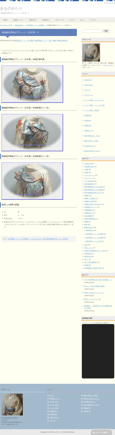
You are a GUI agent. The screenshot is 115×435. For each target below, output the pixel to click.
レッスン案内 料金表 (91, 110)
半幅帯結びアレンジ (90, 207)
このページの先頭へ (101, 432)
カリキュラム (54, 402)
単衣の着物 (88, 216)
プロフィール (59, 20)
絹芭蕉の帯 (88, 256)
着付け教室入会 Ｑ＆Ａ (92, 136)
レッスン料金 (54, 408)
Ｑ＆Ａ (82, 20)
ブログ (72, 20)
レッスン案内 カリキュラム (94, 100)
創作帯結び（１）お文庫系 (24, 40)
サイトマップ (110, 3)
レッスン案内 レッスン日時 (94, 105)
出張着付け (45, 20)
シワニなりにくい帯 (38, 239)
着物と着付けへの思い (91, 141)
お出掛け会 (88, 80)
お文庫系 (11, 239)
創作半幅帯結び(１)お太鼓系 (93, 187)
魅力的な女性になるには (92, 151)
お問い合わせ (88, 85)
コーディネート (89, 175)
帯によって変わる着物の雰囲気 (94, 286)
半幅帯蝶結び (88, 210)
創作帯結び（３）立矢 (43, 40)
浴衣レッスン (88, 248)
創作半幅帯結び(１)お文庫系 (93, 190)
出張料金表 (88, 115)
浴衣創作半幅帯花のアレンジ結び (95, 251)
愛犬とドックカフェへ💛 (92, 299)
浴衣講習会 (88, 253)
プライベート (88, 178)
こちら (109, 65)
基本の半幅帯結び (90, 219)
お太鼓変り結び (89, 166)
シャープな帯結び (22, 239)
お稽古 (86, 172)
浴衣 (85, 245)
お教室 (86, 169)
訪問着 (86, 265)
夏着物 (86, 222)
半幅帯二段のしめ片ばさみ (93, 204)
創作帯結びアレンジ (54, 239)
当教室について (18, 20)
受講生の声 (32, 20)
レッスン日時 (54, 405)
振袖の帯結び (62, 40)
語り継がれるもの (90, 146)
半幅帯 (86, 195)
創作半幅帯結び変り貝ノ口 (93, 193)
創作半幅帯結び (89, 184)
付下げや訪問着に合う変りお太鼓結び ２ (98, 280)
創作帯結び (89, 230)
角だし (86, 259)
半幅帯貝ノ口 (88, 213)
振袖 (54, 40)
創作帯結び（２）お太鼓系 (95, 237)
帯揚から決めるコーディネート (94, 293)
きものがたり (11, 8)
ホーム (52, 395)
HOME (5, 20)
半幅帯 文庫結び (90, 198)
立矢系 (65, 239)
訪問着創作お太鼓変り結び (93, 268)
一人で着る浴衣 (89, 181)
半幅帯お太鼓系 (89, 201)
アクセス (93, 20)
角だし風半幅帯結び (90, 262)
